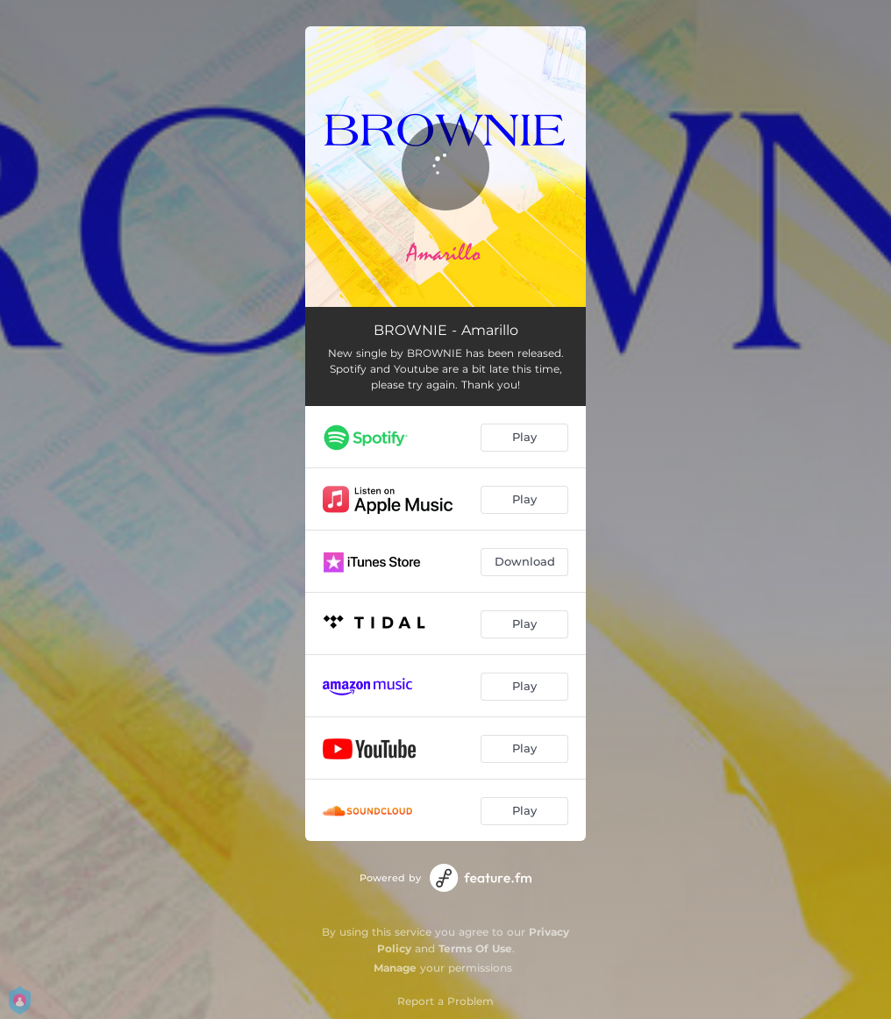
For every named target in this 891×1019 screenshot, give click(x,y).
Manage (395, 967)
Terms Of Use (475, 948)
